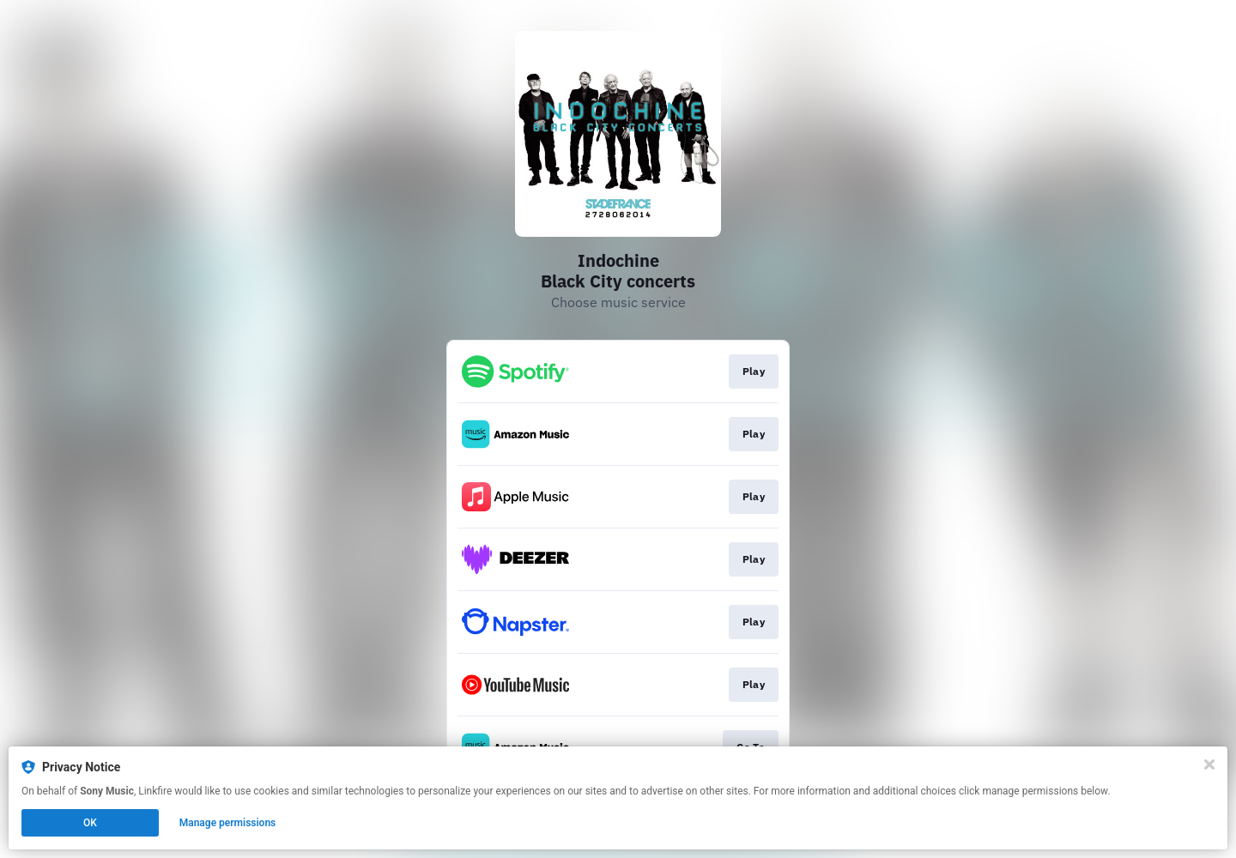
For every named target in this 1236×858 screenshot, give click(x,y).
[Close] (1209, 764)
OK (90, 823)
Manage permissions (227, 823)
